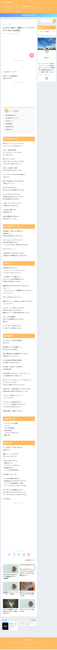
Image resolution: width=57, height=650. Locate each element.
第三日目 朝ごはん (11, 115)
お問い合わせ (17, 11)
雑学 (34, 560)
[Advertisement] (19, 46)
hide (16, 111)
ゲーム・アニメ (40, 6)
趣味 (33, 6)
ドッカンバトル (10, 6)
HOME (28, 641)
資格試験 (24, 6)
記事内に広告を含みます (28, 15)
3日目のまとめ (10, 126)
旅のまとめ (9, 129)
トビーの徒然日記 (8, 2)
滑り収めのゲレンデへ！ (12, 118)
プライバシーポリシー (7, 11)
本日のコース (9, 121)
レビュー (18, 6)
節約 (29, 6)
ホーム (3, 6)
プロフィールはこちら (44, 74)
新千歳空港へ (9, 124)
